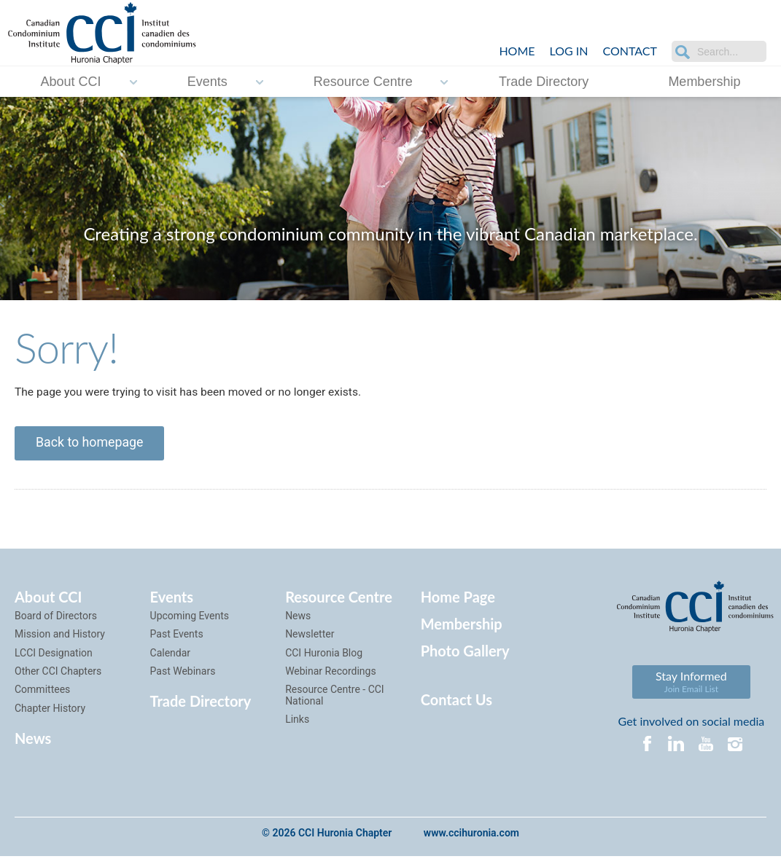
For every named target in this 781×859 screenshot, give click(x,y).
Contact (630, 51)
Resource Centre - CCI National (334, 697)
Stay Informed (691, 684)
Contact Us (456, 702)
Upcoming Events (189, 618)
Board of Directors (56, 618)
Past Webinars (183, 674)
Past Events (176, 637)
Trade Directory (543, 81)
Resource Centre (363, 81)
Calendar (170, 656)
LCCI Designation (54, 656)
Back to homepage (91, 444)
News (33, 741)
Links (297, 722)
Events (207, 81)
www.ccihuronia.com (471, 836)
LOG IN (569, 51)
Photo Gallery (465, 653)
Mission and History (60, 637)
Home (517, 51)
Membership (704, 81)
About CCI (71, 81)
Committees (42, 692)
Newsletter (309, 637)
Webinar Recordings (330, 674)
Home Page (458, 599)
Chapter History (50, 711)
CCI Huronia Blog (323, 656)
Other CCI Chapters (58, 674)
